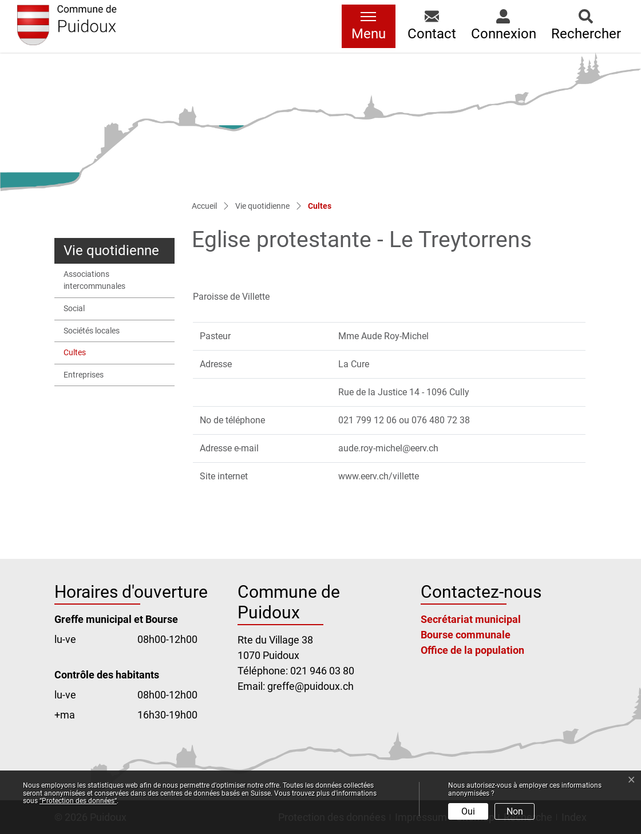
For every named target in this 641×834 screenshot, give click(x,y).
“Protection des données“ (78, 801)
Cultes (90, 356)
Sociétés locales (92, 331)
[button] (432, 26)
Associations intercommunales (94, 280)
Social (74, 308)
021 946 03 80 (322, 671)
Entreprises (84, 375)
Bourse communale (466, 635)
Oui (468, 811)
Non (515, 811)
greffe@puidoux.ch (310, 686)
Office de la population (472, 650)
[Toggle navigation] (368, 26)
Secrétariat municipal (471, 619)
